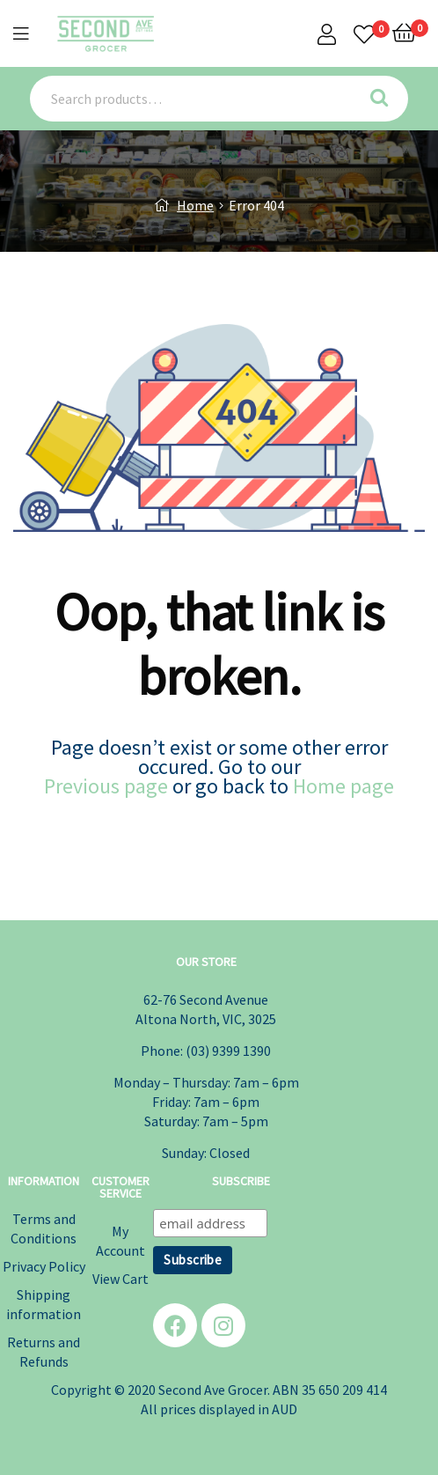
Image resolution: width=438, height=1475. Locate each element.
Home (195, 205)
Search (385, 98)
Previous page (106, 786)
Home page (343, 786)
